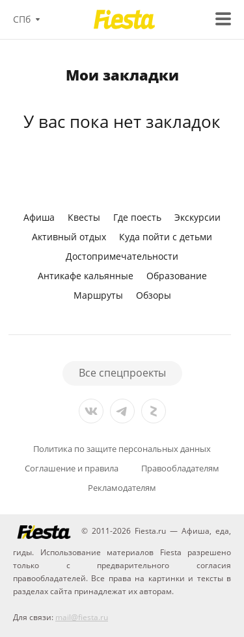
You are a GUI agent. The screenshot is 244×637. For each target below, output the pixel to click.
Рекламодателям (122, 487)
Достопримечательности (122, 256)
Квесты (84, 217)
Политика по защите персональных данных (122, 449)
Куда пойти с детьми (165, 237)
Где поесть (137, 217)
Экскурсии (197, 217)
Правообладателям (180, 468)
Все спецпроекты (122, 373)
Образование (176, 275)
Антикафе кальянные (85, 275)
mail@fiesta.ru (81, 617)
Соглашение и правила (71, 468)
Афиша (39, 217)
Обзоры (153, 295)
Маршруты (98, 295)
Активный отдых (69, 237)
